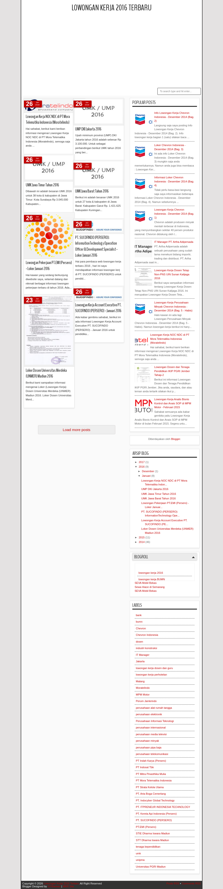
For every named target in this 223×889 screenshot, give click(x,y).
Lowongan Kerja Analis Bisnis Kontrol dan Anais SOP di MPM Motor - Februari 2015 (172, 403)
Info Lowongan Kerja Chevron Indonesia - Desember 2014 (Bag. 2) (174, 116)
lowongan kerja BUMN (152, 579)
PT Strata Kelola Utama (150, 787)
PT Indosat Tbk (145, 767)
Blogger (175, 439)
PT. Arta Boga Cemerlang (151, 793)
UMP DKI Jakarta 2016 (154, 489)
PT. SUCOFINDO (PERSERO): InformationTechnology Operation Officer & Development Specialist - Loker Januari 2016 (68, 178)
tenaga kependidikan (148, 846)
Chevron (141, 628)
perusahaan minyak (147, 740)
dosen (139, 641)
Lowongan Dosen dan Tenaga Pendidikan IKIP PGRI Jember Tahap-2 (172, 371)
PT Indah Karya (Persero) (151, 760)
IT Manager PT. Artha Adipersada (173, 241)
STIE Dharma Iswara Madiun (153, 833)
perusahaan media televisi (151, 734)
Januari (146, 475)
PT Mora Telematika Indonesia (154, 780)
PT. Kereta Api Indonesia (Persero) (156, 813)
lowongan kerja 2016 (151, 572)
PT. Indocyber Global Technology (155, 800)
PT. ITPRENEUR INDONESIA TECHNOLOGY (163, 806)
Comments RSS (191, 883)
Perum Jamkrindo (146, 701)
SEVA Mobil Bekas (146, 582)
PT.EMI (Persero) (146, 826)
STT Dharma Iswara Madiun (152, 840)
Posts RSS (172, 883)
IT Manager (142, 654)
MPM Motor (143, 694)
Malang (140, 681)
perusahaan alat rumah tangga (154, 707)
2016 (142, 466)
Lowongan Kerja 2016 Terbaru (112, 7)
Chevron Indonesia (147, 634)
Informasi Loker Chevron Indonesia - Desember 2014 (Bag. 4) (174, 181)
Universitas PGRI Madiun (151, 866)
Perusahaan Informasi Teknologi (155, 721)
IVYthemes (54, 886)
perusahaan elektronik (149, 714)
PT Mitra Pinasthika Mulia (151, 774)
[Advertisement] (123, 50)
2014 (142, 542)
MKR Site (68, 886)
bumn (139, 621)
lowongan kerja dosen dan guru (154, 668)
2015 (142, 537)
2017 (142, 462)
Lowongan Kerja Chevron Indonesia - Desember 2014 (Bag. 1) (174, 213)
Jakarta (140, 661)
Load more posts (76, 430)
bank (139, 615)
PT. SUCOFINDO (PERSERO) (154, 820)
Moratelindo (143, 687)
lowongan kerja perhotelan (151, 674)
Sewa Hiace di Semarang (150, 587)
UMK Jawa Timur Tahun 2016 (158, 493)
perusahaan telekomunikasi (152, 754)
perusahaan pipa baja (149, 747)
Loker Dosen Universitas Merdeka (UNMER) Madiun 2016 (46, 263)
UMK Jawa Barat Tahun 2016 (158, 498)
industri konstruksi (146, 648)
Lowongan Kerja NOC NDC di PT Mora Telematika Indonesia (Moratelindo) (169, 338)
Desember (148, 471)
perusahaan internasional (151, 727)
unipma (140, 859)
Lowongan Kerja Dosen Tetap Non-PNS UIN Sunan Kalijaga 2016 (171, 274)
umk (138, 853)
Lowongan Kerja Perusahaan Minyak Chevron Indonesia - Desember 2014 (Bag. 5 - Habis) (173, 306)
